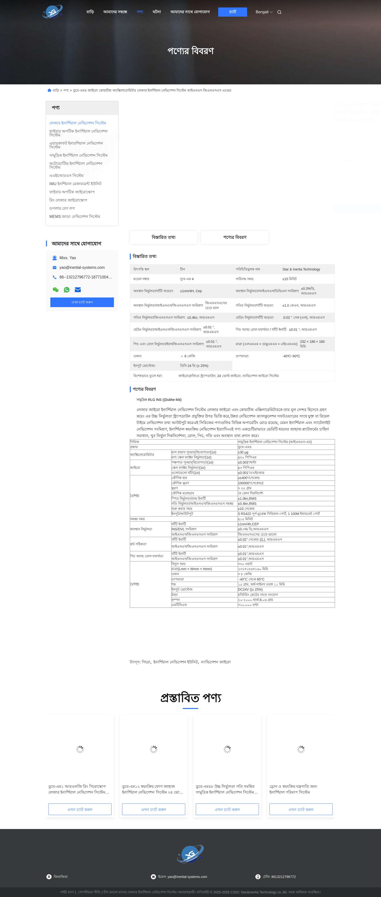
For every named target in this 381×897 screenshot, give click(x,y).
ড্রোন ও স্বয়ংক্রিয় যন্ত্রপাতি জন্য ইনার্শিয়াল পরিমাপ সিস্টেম (293, 789)
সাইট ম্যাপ (67, 892)
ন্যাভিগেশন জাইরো (215, 662)
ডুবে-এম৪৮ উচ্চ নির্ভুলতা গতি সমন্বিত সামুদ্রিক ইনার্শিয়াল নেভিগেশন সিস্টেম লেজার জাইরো (225, 789)
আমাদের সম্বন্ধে (115, 12)
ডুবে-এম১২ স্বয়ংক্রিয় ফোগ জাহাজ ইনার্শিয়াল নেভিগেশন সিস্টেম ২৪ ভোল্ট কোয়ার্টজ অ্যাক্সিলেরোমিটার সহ (152, 789)
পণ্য (140, 12)
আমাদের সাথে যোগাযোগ (190, 12)
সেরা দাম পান (263, 208)
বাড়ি (90, 12)
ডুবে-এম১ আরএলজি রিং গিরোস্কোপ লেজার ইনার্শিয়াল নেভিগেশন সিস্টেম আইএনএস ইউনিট (77, 789)
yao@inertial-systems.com (82, 267)
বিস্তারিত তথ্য (163, 237)
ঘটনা (157, 12)
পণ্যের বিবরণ (234, 237)
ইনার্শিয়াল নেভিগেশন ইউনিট (175, 662)
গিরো (146, 662)
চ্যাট (232, 12)
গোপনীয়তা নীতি (89, 892)
